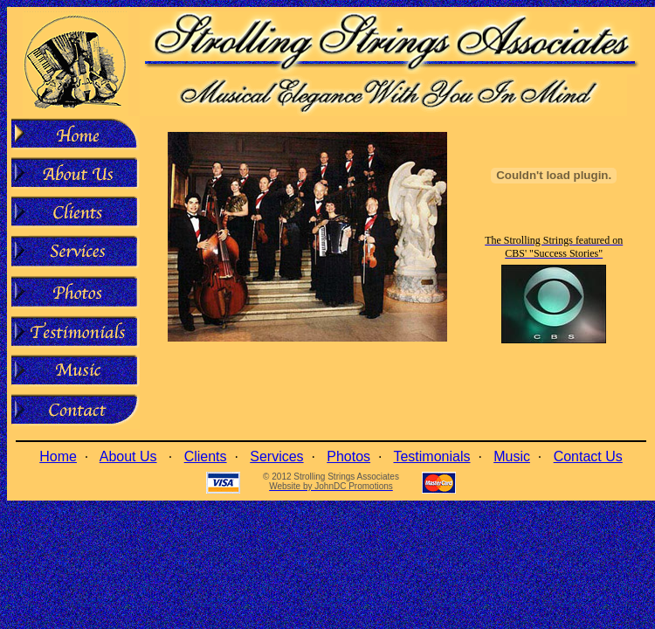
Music (511, 456)
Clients (205, 456)
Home (58, 456)
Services (276, 456)
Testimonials (431, 456)
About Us (128, 456)
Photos (348, 456)
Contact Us (588, 456)
